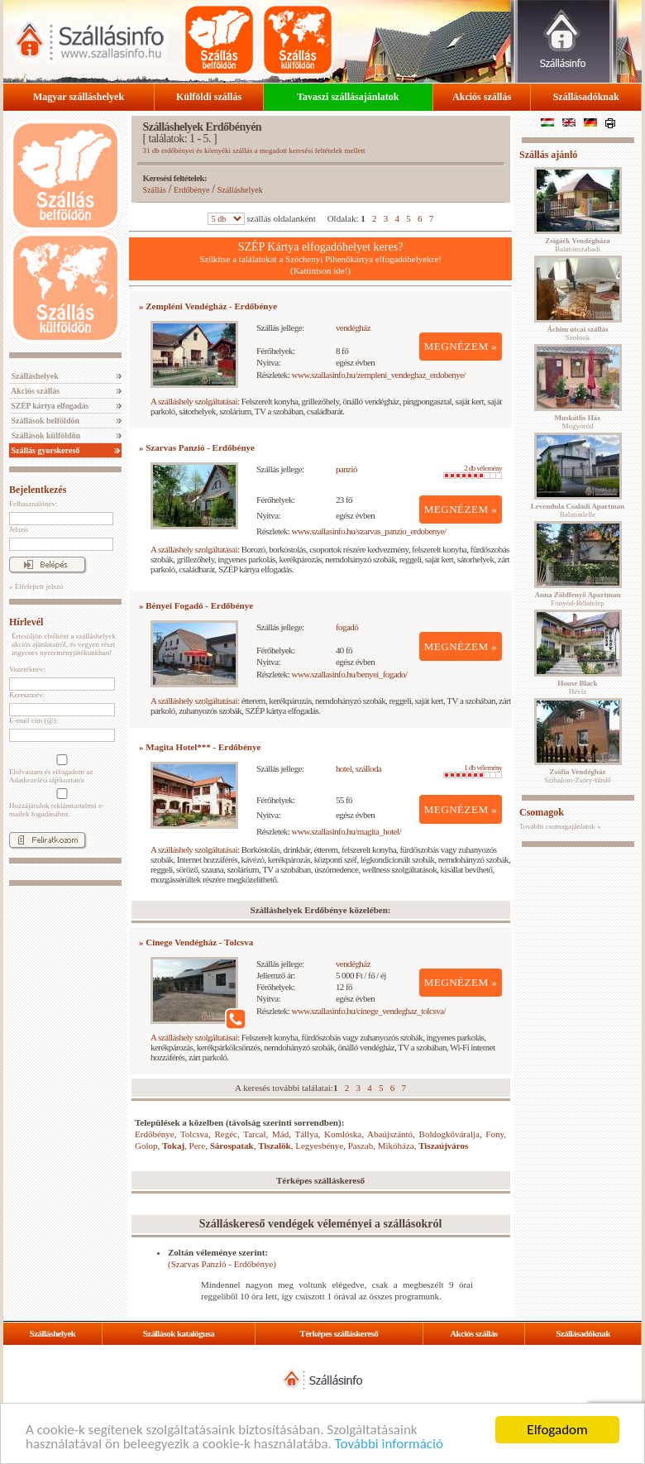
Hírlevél (26, 622)
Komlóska (342, 1134)
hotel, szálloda (358, 768)
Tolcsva (194, 1134)
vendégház (353, 328)
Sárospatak (232, 1146)
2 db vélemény (472, 471)
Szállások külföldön (44, 435)
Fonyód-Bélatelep (577, 599)
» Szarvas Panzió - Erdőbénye (197, 447)
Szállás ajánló (548, 154)
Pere (197, 1146)
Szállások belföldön (44, 420)
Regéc (225, 1134)
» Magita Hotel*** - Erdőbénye (199, 747)
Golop (146, 1146)
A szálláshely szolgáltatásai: (194, 401)
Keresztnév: (27, 695)
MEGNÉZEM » (461, 346)
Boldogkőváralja (449, 1134)
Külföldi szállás (208, 97)
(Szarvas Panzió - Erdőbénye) (222, 1264)
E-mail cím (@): (33, 720)
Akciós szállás (481, 97)
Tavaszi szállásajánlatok (348, 97)
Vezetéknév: (27, 669)
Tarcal (254, 1134)
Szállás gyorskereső (44, 450)
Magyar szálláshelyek (78, 97)
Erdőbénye (191, 189)
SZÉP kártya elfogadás (48, 405)
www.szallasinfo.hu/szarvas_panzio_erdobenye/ (369, 531)
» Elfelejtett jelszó (36, 586)
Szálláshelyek (34, 375)
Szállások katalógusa (179, 1333)
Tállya (306, 1134)
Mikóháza (396, 1146)
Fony (494, 1134)
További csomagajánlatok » (560, 826)
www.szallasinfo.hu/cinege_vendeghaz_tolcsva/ (369, 1011)
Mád (280, 1134)
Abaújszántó (390, 1134)
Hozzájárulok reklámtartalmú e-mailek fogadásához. (60, 803)
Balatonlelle (578, 510)
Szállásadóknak (586, 97)
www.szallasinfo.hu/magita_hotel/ (347, 831)
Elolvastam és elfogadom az (60, 769)
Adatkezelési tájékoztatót (46, 780)
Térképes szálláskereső (338, 1333)
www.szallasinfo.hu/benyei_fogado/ (350, 674)
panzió (346, 469)
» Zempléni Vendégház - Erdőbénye (208, 306)
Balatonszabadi (577, 245)
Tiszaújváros (443, 1146)
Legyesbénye (319, 1146)
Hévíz (577, 687)
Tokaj (173, 1146)
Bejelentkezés (37, 489)
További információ (389, 1444)
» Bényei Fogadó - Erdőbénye (196, 605)
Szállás (154, 189)
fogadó (347, 627)
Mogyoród (578, 422)
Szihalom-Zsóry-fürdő (577, 776)
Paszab (361, 1146)
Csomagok (541, 812)
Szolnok (578, 333)
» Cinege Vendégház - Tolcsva (196, 942)
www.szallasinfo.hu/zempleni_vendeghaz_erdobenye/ (379, 375)
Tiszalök (274, 1146)
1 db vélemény (472, 770)
